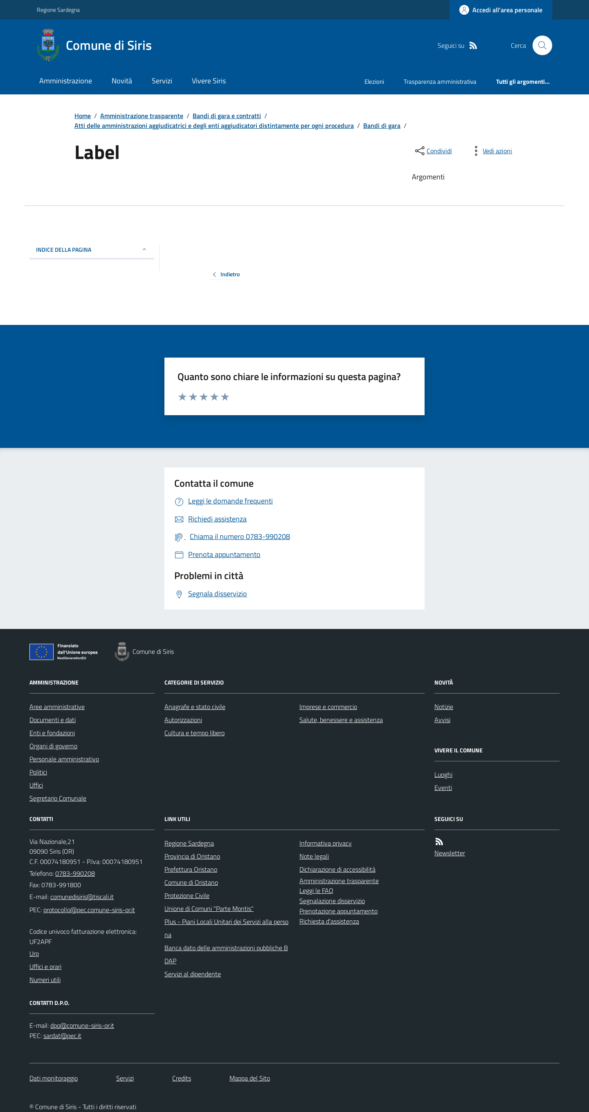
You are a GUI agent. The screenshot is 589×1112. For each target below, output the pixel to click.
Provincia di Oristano (192, 856)
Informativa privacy (325, 843)
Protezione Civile (186, 895)
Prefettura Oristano (190, 869)
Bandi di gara (381, 125)
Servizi (162, 80)
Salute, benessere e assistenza (341, 720)
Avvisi (442, 720)
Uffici (36, 785)
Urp (34, 953)
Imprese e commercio (328, 707)
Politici (38, 772)
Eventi (443, 787)
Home (82, 116)
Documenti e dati (52, 720)
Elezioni (374, 81)
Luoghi (443, 774)
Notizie (443, 707)
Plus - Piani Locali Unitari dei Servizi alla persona (226, 928)
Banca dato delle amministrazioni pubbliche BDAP (226, 954)
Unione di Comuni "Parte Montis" (209, 908)
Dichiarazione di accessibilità (337, 869)
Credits (181, 1078)
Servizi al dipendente (192, 974)
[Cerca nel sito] (539, 45)
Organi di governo (53, 746)
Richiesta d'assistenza (329, 921)
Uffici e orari (45, 966)
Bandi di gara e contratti (227, 116)
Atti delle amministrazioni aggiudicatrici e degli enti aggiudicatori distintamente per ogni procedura (214, 125)
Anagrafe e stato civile (194, 707)
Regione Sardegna (58, 9)
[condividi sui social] (433, 150)
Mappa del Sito (249, 1078)
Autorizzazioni (183, 720)
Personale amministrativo (64, 759)
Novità (122, 80)
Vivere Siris (209, 80)
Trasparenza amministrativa (440, 81)
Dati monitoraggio (53, 1078)
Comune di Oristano (191, 882)
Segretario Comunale (57, 798)
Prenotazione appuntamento (338, 911)
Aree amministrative (57, 707)
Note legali (314, 856)
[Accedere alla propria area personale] (501, 10)
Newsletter (449, 853)
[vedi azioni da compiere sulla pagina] (491, 150)
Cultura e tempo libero (194, 733)
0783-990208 (75, 873)
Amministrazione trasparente (141, 116)
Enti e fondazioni (52, 733)
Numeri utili (45, 979)
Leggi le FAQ (316, 890)
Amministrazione (65, 80)
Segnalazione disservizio (332, 901)
